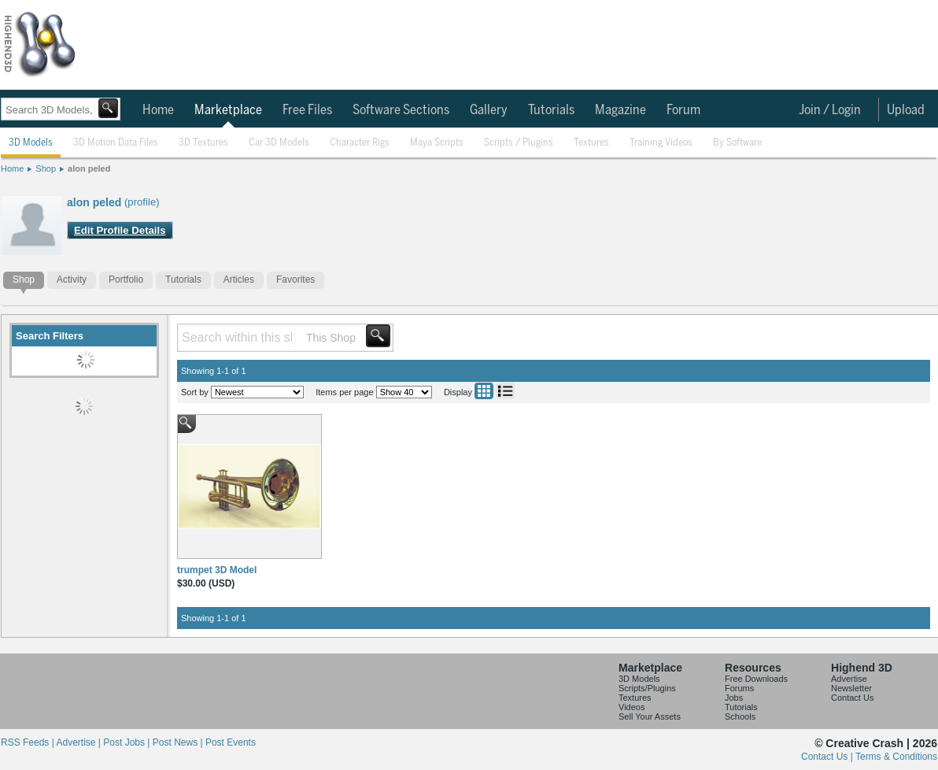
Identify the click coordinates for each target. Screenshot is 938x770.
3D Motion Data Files (115, 143)
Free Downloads (756, 678)
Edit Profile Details (120, 230)
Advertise (849, 678)
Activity (72, 279)
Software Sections (401, 110)
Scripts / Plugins (518, 143)
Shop (45, 168)
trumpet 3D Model (217, 570)
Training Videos (661, 143)
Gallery (489, 110)
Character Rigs (360, 143)
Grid (484, 391)
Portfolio (126, 279)
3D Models (31, 143)
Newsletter (851, 688)
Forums (739, 688)
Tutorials (551, 110)
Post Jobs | (127, 742)
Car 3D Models (279, 143)
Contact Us (852, 697)
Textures (591, 143)
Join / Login (830, 110)
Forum (683, 110)
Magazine (620, 110)
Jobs (734, 697)
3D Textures (203, 143)
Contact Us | (828, 756)
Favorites (295, 279)
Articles (238, 279)
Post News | (179, 742)
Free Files (307, 110)
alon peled (89, 168)
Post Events (230, 742)
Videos (631, 707)
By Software (737, 143)
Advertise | (79, 742)
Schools (740, 716)
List (505, 391)
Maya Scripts (436, 143)
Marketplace (228, 110)
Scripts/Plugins (647, 688)
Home (158, 110)
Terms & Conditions (896, 756)
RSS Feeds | (28, 742)
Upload (906, 110)
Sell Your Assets (650, 716)
